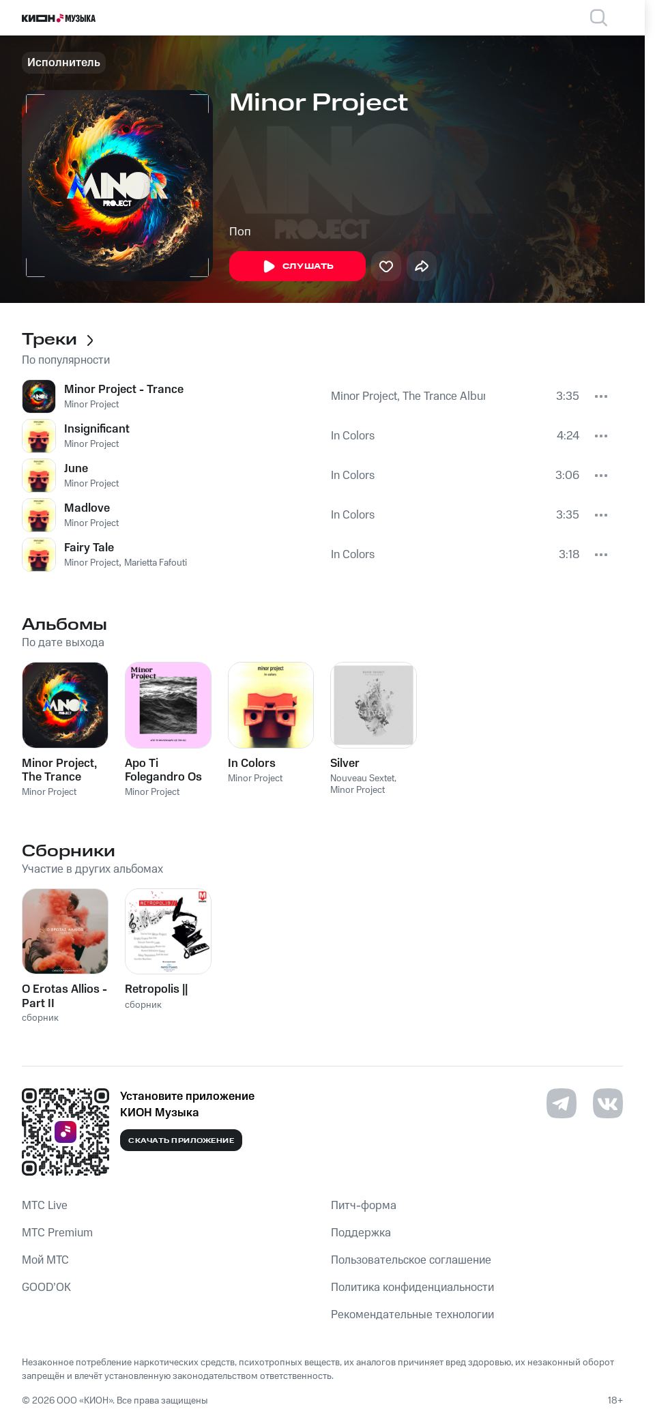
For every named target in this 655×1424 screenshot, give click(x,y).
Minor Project (91, 404)
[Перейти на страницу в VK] (608, 1103)
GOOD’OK (46, 1287)
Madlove (87, 508)
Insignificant (97, 429)
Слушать (297, 267)
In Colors (353, 436)
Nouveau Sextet (362, 778)
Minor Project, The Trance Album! (408, 396)
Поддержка (361, 1233)
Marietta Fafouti (155, 563)
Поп (240, 232)
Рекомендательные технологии (412, 1315)
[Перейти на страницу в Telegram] (562, 1103)
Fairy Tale (89, 548)
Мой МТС (45, 1260)
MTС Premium (57, 1233)
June (76, 469)
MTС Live (45, 1205)
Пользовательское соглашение (411, 1260)
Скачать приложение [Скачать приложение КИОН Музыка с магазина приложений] (181, 1141)
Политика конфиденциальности (412, 1287)
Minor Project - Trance (124, 389)
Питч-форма (363, 1205)
